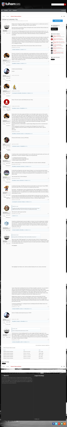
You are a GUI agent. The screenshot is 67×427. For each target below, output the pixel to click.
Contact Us (54, 371)
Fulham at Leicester (26, 351)
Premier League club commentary (58, 41)
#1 (48, 47)
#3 (48, 75)
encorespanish (14, 93)
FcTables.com (37, 419)
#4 (48, 90)
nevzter (22, 49)
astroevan (22, 166)
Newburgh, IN (8, 165)
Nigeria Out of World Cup (57, 47)
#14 (48, 319)
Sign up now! (57, 20)
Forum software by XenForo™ (10, 423)
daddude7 (55, 36)
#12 (48, 227)
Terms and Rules (61, 371)
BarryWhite (14, 63)
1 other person (27, 133)
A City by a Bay (7, 80)
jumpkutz (5, 60)
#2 (48, 61)
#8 (48, 164)
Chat (10, 10)
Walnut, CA (8, 110)
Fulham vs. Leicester (27, 354)
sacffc (4, 144)
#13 (48, 306)
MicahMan (21, 20)
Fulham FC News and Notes (11, 20)
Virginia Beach (8, 182)
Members (15, 10)
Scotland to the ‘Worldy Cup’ (57, 38)
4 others (28, 93)
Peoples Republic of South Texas (7, 198)
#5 (48, 106)
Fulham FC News (53, 30)
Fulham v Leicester (26, 353)
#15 (48, 339)
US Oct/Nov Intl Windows (57, 44)
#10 (48, 199)
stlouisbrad (24, 93)
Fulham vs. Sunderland (57, 35)
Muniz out (54, 50)
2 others (27, 166)
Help (57, 371)
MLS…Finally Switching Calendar (58, 52)
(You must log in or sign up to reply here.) (42, 345)
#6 (48, 131)
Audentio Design (8, 423)
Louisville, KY (8, 65)
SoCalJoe (13, 49)
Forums (6, 10)
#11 (48, 213)
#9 (48, 178)
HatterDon (17, 49)
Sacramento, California (8, 150)
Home (2, 10)
